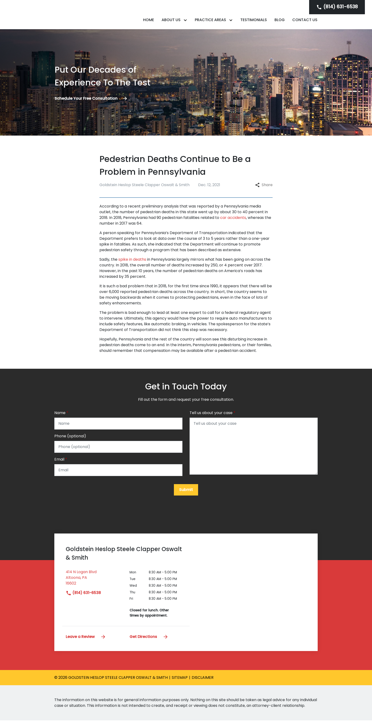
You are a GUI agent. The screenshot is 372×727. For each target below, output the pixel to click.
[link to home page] (84, 17)
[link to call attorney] (337, 7)
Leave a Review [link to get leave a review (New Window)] (86, 643)
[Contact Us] (304, 22)
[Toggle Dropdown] (186, 23)
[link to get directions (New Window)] (94, 586)
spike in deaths (132, 264)
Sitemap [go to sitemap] (180, 684)
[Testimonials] (253, 22)
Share (264, 190)
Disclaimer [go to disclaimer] (203, 684)
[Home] (148, 22)
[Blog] (279, 22)
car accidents (233, 223)
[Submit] (186, 496)
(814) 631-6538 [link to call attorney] (83, 599)
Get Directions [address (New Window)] (149, 643)
